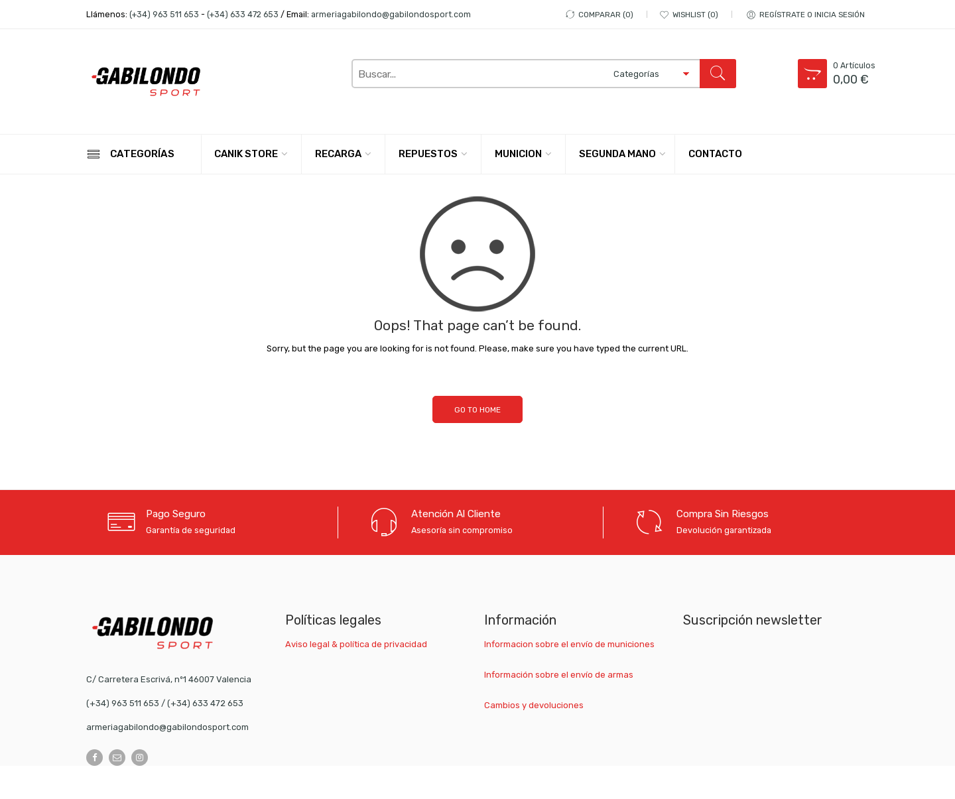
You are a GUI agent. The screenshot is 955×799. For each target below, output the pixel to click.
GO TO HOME (477, 409)
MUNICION (518, 154)
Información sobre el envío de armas (558, 675)
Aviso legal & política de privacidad (356, 644)
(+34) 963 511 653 (164, 14)
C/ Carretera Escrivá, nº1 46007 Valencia (168, 679)
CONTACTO (715, 154)
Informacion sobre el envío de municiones (569, 644)
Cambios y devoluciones (534, 705)
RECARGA (338, 154)
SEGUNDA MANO (617, 154)
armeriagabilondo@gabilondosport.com (391, 14)
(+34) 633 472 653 (243, 14)
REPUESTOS (428, 154)
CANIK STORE (246, 154)
